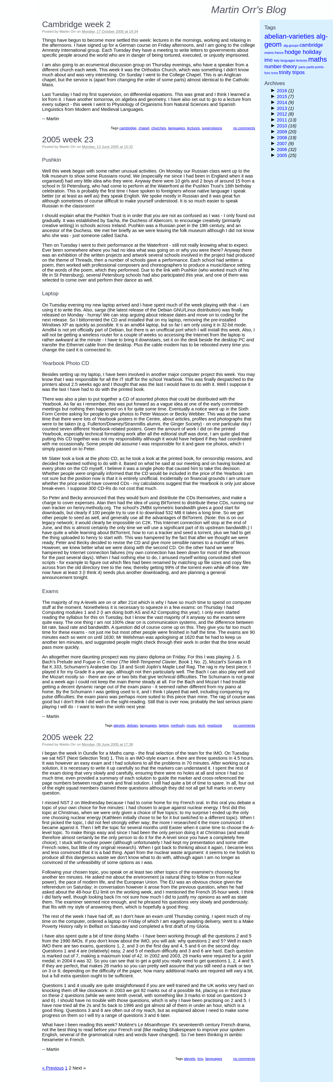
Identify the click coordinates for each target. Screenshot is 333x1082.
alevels (119, 725)
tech (201, 725)
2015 (282, 96)
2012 (282, 114)
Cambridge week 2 (76, 24)
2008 (282, 137)
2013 (282, 108)
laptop (164, 725)
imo (200, 1058)
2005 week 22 (67, 737)
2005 (282, 155)
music (191, 725)
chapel (143, 128)
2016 (282, 90)
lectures (193, 128)
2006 (282, 149)
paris (301, 67)
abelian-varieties (289, 36)
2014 (282, 102)
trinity (285, 72)
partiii (310, 67)
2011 (282, 119)
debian (132, 725)
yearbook (214, 725)
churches (158, 128)
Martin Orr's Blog (248, 9)
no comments (244, 128)
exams (269, 53)
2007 (282, 143)
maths (317, 59)
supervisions (212, 128)
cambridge (128, 128)
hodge (292, 52)
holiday (312, 52)
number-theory (280, 66)
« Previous (53, 1067)
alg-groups (290, 45)
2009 (282, 131)
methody (178, 725)
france (279, 53)
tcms (274, 73)
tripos (298, 72)
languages (176, 128)
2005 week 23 (67, 139)
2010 (282, 125)
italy (276, 60)
